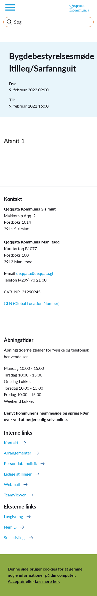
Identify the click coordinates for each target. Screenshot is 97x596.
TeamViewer (15, 494)
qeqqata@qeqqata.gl (34, 273)
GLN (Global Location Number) (31, 303)
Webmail (12, 484)
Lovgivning (13, 516)
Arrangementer (17, 452)
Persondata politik (20, 463)
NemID (10, 526)
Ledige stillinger (18, 473)
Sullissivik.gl (15, 537)
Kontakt (11, 442)
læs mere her (47, 581)
